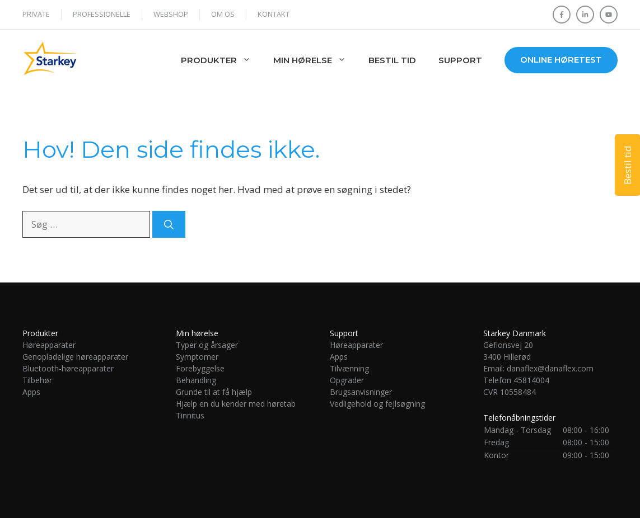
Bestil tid (392, 60)
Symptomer (197, 356)
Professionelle (101, 14)
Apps (31, 392)
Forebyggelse (200, 368)
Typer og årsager (207, 345)
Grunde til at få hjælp (214, 392)
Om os (223, 14)
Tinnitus (191, 415)
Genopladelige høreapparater (75, 356)
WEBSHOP (170, 14)
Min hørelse (315, 60)
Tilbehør (37, 380)
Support (460, 60)
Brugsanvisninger (361, 392)
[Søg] (168, 224)
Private (36, 14)
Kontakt (273, 14)
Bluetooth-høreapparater (68, 368)
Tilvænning (349, 368)
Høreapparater (49, 345)
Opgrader (347, 380)
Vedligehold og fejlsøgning (377, 403)
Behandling (196, 380)
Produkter (221, 60)
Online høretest (561, 59)
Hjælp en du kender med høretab (236, 403)
